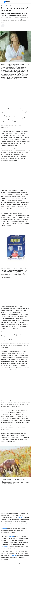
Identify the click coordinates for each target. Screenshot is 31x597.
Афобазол (20, 517)
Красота (12, 5)
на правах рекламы (10, 25)
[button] (15, 46)
